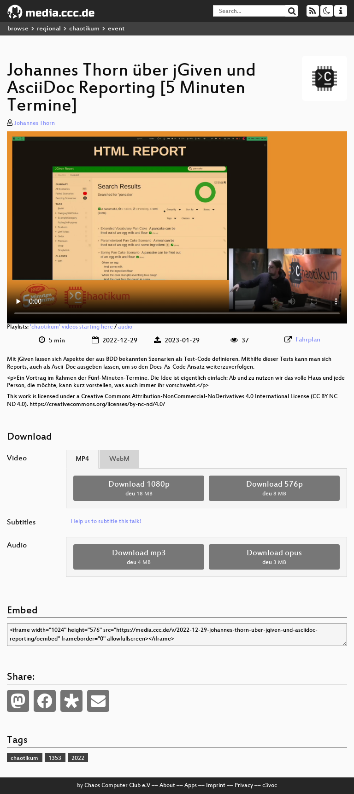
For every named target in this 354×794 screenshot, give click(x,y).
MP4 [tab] (82, 459)
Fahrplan (307, 340)
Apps (190, 785)
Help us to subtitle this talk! (106, 521)
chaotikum (84, 29)
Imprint (215, 785)
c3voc (269, 785)
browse (18, 29)
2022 (77, 758)
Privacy (244, 785)
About (167, 785)
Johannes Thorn (34, 123)
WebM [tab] (119, 459)
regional (49, 29)
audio (125, 327)
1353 (54, 758)
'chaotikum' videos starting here (71, 327)
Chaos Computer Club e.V (117, 785)
